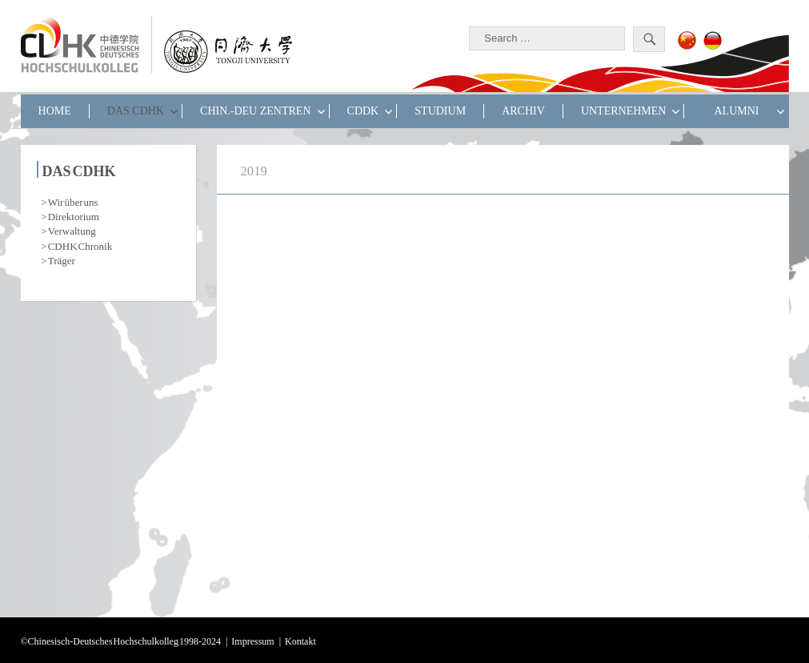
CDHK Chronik (80, 244)
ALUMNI (736, 111)
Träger (61, 259)
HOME (54, 111)
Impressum (252, 640)
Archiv (523, 111)
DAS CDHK (135, 111)
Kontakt (300, 640)
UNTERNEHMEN (624, 111)
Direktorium (73, 215)
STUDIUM (440, 111)
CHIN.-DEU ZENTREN (255, 111)
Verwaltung (72, 229)
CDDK (363, 111)
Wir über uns (73, 200)
